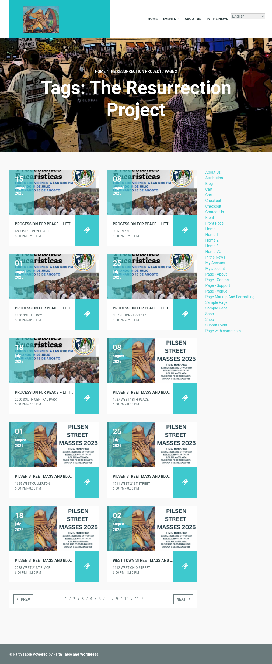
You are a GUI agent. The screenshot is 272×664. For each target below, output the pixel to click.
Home (153, 19)
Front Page (214, 223)
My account (215, 268)
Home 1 (212, 234)
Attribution (214, 178)
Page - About (216, 274)
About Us (192, 19)
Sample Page (216, 302)
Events (169, 19)
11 (137, 599)
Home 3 (212, 246)
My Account (215, 263)
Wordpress (89, 654)
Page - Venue (216, 291)
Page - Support (217, 285)
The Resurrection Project (135, 71)
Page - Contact (217, 280)
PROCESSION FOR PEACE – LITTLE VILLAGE (52, 224)
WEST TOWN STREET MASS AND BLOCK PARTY (153, 560)
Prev (25, 599)
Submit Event (216, 325)
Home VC (213, 251)
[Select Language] (248, 16)
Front (209, 217)
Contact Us (214, 212)
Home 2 (212, 240)
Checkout (213, 200)
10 (126, 599)
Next (181, 599)
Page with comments (223, 331)
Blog (209, 183)
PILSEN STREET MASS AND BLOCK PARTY (149, 392)
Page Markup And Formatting (229, 297)
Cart (208, 189)
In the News (217, 19)
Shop (209, 314)
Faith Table (22, 654)
